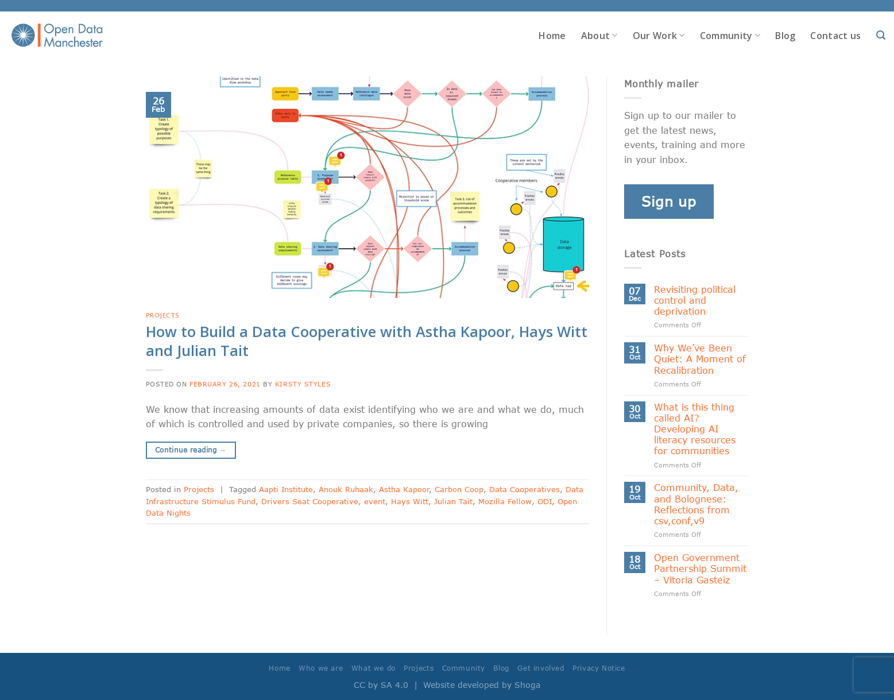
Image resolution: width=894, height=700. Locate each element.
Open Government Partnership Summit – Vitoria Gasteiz (700, 568)
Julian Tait (453, 501)
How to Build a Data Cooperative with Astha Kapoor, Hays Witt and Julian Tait (366, 341)
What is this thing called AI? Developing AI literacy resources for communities (695, 429)
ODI (544, 501)
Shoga (527, 685)
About (599, 35)
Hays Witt (409, 501)
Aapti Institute (286, 489)
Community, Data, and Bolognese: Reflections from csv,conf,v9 (696, 504)
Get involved (540, 668)
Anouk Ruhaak (346, 489)
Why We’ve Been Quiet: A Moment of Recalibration (700, 358)
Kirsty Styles (303, 384)
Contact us (835, 35)
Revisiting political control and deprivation (695, 300)
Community (730, 35)
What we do (373, 668)
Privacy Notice (598, 668)
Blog (785, 35)
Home (552, 35)
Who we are (321, 668)
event (374, 501)
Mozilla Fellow (505, 501)
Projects (163, 315)
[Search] (880, 35)
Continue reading (191, 449)
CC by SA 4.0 (381, 685)
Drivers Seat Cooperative (309, 501)
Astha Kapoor (404, 489)
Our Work (659, 35)
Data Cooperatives (524, 489)
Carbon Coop (459, 489)
